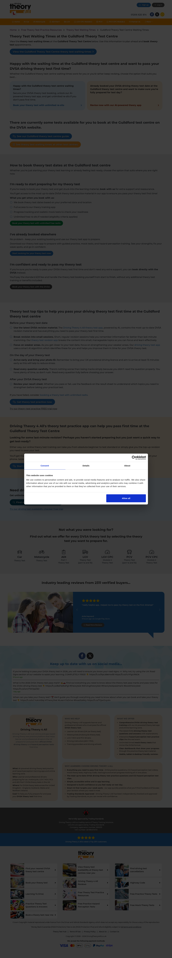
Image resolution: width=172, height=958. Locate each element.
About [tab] (127, 465)
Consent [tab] (45, 465)
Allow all (126, 498)
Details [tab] (86, 465)
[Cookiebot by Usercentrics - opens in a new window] (134, 458)
